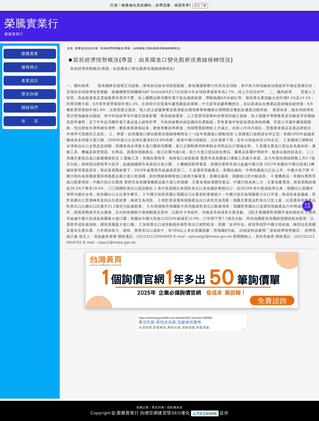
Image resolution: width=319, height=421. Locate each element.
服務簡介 (29, 67)
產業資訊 (29, 80)
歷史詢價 (29, 94)
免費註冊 (142, 407)
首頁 (70, 48)
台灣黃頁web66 (205, 413)
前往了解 (200, 5)
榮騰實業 (29, 53)
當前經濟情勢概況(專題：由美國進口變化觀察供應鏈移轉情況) (141, 48)
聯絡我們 (29, 107)
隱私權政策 (175, 407)
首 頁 (29, 121)
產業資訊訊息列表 (86, 48)
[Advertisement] (191, 365)
